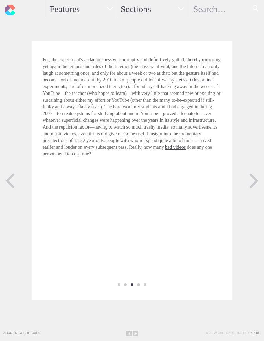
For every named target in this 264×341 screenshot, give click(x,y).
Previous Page (10, 180)
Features (65, 9)
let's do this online (195, 79)
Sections (136, 9)
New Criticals (8, 8)
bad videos (175, 147)
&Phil (255, 333)
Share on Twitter (135, 333)
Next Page (253, 180)
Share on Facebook (129, 333)
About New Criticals (21, 333)
